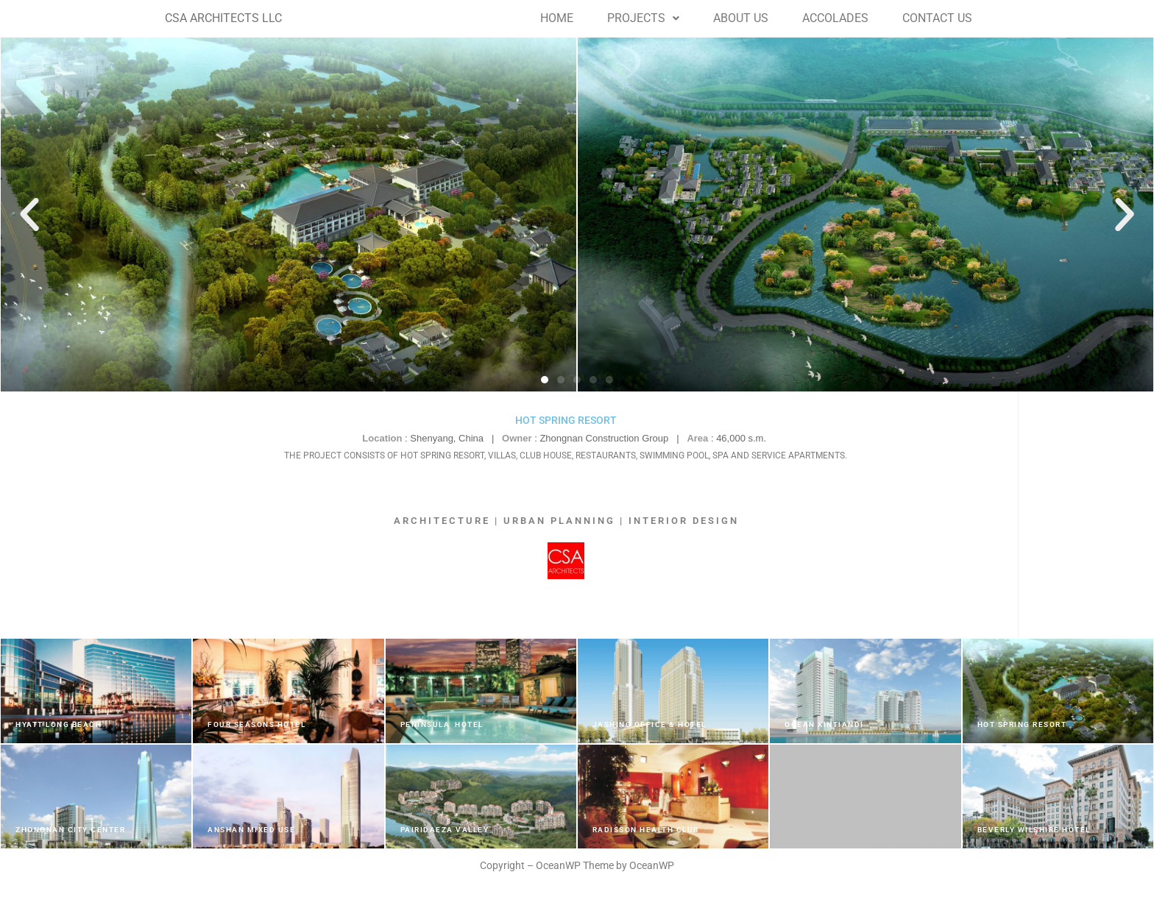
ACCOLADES (835, 18)
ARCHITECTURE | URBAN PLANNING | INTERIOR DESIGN (566, 520)
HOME (556, 18)
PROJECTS (643, 18)
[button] (643, 18)
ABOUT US (740, 18)
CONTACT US (937, 18)
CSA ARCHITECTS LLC (223, 18)
